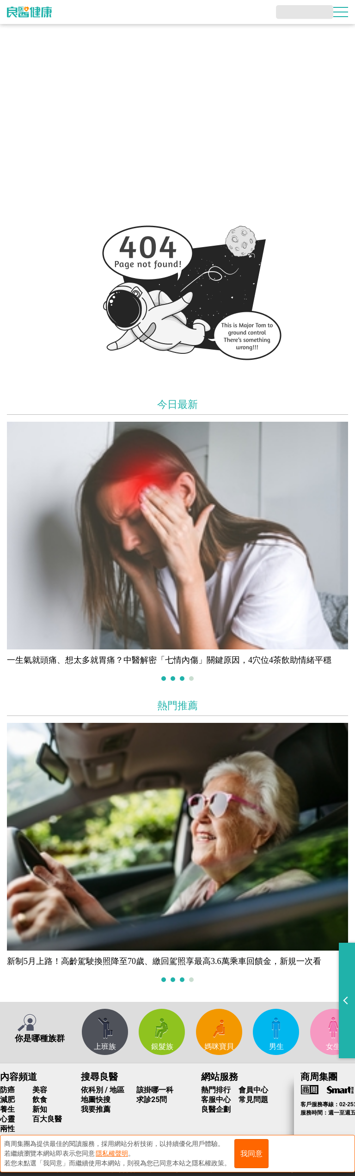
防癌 (7, 1089)
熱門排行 (216, 1089)
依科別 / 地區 (102, 1089)
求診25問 (151, 1099)
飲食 (39, 1099)
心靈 (7, 1119)
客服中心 (216, 1099)
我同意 (251, 1154)
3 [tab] (183, 679)
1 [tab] (165, 679)
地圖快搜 (95, 1099)
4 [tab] (192, 679)
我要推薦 (95, 1109)
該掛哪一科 (154, 1089)
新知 (39, 1109)
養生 (7, 1109)
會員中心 (253, 1089)
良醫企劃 (216, 1109)
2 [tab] (174, 679)
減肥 (7, 1099)
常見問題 (253, 1099)
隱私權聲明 (112, 1153)
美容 (39, 1089)
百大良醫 (47, 1119)
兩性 (7, 1128)
